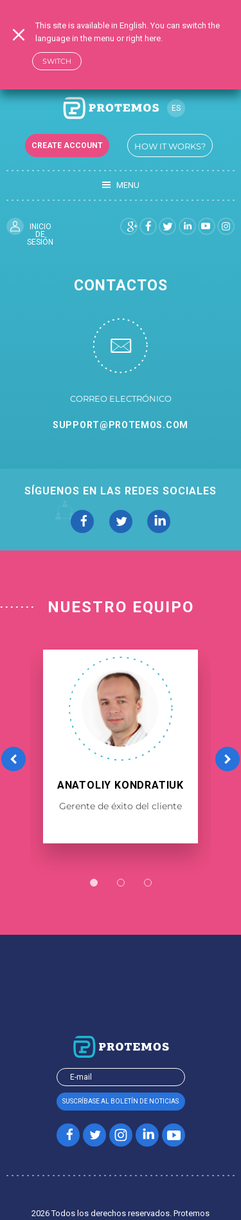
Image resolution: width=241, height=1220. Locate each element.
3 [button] (148, 883)
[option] (120, 746)
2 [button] (121, 883)
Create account (67, 145)
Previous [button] (13, 759)
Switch (56, 61)
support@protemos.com (120, 425)
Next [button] (227, 759)
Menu (120, 185)
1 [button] (94, 883)
